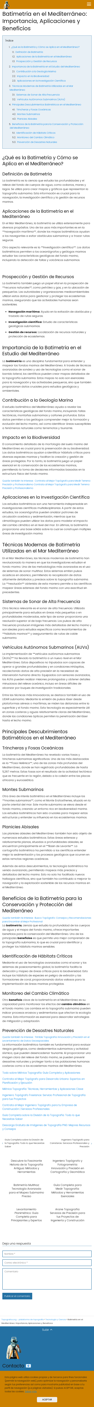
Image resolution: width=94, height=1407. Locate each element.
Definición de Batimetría (29, 52)
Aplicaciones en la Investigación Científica (41, 80)
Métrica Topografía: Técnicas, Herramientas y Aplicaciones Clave (42, 1089)
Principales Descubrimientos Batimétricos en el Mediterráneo (46, 104)
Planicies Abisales (27, 119)
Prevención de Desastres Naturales (37, 142)
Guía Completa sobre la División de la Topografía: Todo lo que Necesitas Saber (24, 1143)
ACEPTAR (47, 1399)
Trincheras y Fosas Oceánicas (33, 109)
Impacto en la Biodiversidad (33, 76)
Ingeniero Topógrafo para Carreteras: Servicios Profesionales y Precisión (69, 1143)
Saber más (31, 1391)
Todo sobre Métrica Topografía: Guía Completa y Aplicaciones (41, 1073)
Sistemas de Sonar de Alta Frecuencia (38, 94)
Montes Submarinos (28, 114)
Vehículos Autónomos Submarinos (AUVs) (41, 99)
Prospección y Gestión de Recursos (36, 61)
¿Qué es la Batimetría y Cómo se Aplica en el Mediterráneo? (45, 47)
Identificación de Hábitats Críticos (35, 133)
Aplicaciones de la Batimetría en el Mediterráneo (44, 56)
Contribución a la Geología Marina (36, 71)
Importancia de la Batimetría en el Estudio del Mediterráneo (46, 66)
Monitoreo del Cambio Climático (35, 137)
